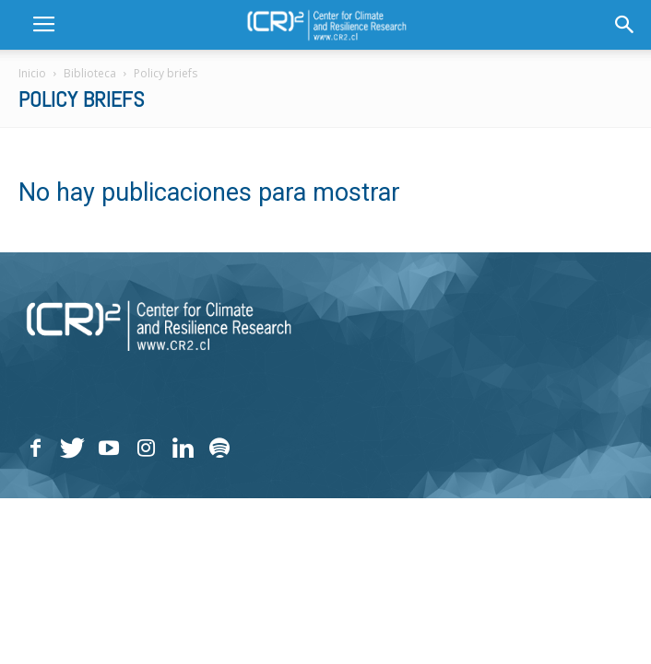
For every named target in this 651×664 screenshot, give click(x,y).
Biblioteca (90, 73)
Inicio (32, 73)
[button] (625, 25)
